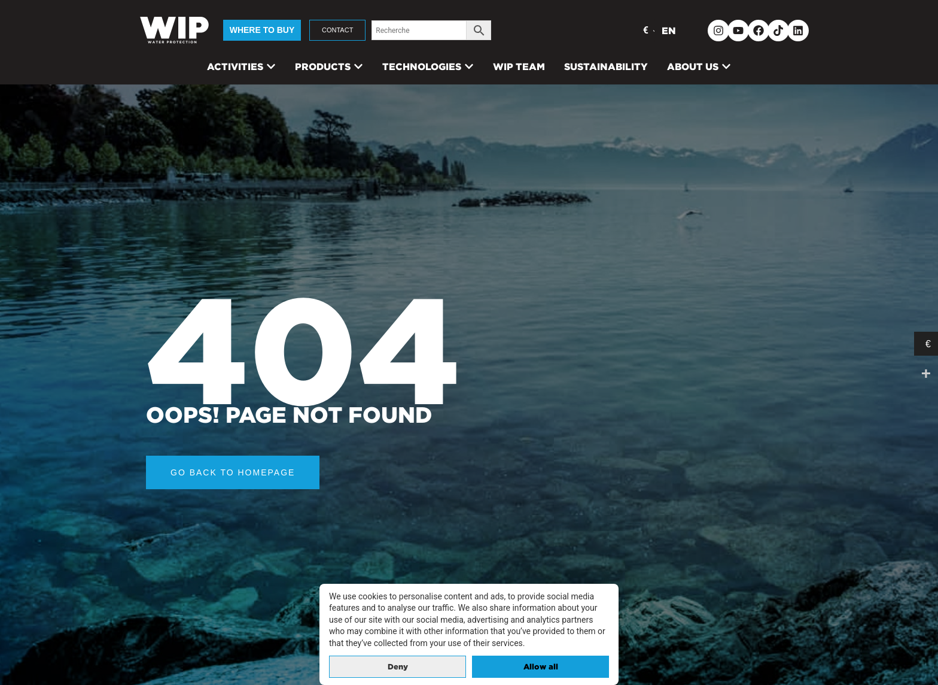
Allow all (540, 666)
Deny (398, 666)
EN (669, 30)
